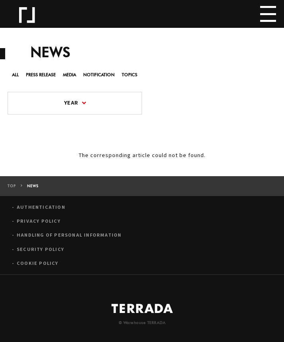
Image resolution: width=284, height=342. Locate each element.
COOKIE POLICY (37, 263)
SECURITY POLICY (40, 249)
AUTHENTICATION (41, 207)
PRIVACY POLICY (38, 221)
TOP (12, 186)
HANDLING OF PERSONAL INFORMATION (69, 235)
